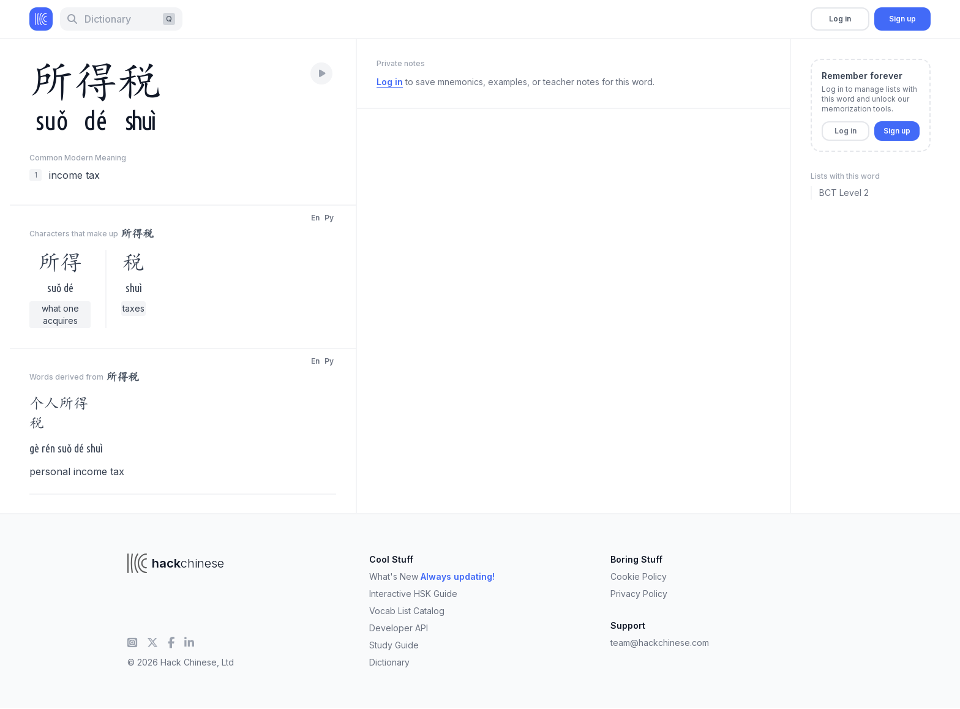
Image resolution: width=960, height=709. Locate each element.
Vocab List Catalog (406, 611)
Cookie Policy (638, 576)
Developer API (398, 628)
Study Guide (394, 645)
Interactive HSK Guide (413, 593)
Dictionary (389, 662)
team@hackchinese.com (659, 642)
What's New (432, 576)
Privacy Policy (638, 593)
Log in (840, 18)
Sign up (902, 18)
